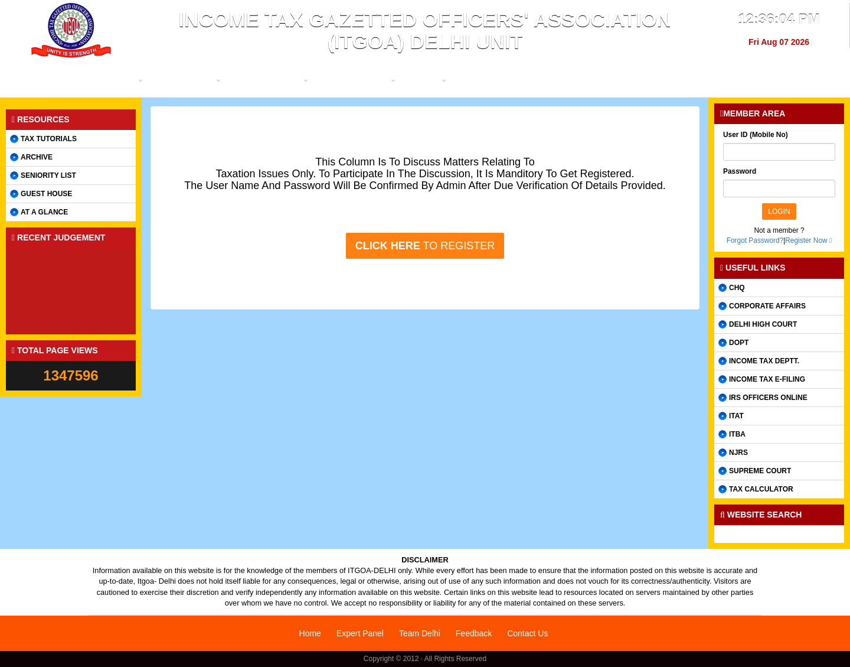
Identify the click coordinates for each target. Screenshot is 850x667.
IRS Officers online (768, 397)
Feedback (474, 633)
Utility (501, 81)
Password (739, 171)
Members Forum (345, 81)
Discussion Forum (648, 81)
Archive (37, 157)
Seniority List (48, 175)
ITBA (737, 434)
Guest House (46, 194)
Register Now (806, 240)
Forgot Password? (755, 240)
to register (425, 246)
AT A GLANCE (44, 212)
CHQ (737, 288)
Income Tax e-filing (767, 379)
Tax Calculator (761, 489)
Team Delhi (419, 633)
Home (310, 633)
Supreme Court (760, 471)
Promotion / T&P (433, 81)
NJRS (738, 452)
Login (779, 211)
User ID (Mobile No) (755, 135)
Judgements (562, 81)
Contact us (730, 81)
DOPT (738, 343)
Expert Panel (360, 633)
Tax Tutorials (49, 139)
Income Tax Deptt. (764, 361)
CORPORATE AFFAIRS (767, 306)
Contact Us (527, 633)
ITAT (736, 416)
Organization (263, 81)
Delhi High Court (763, 324)
